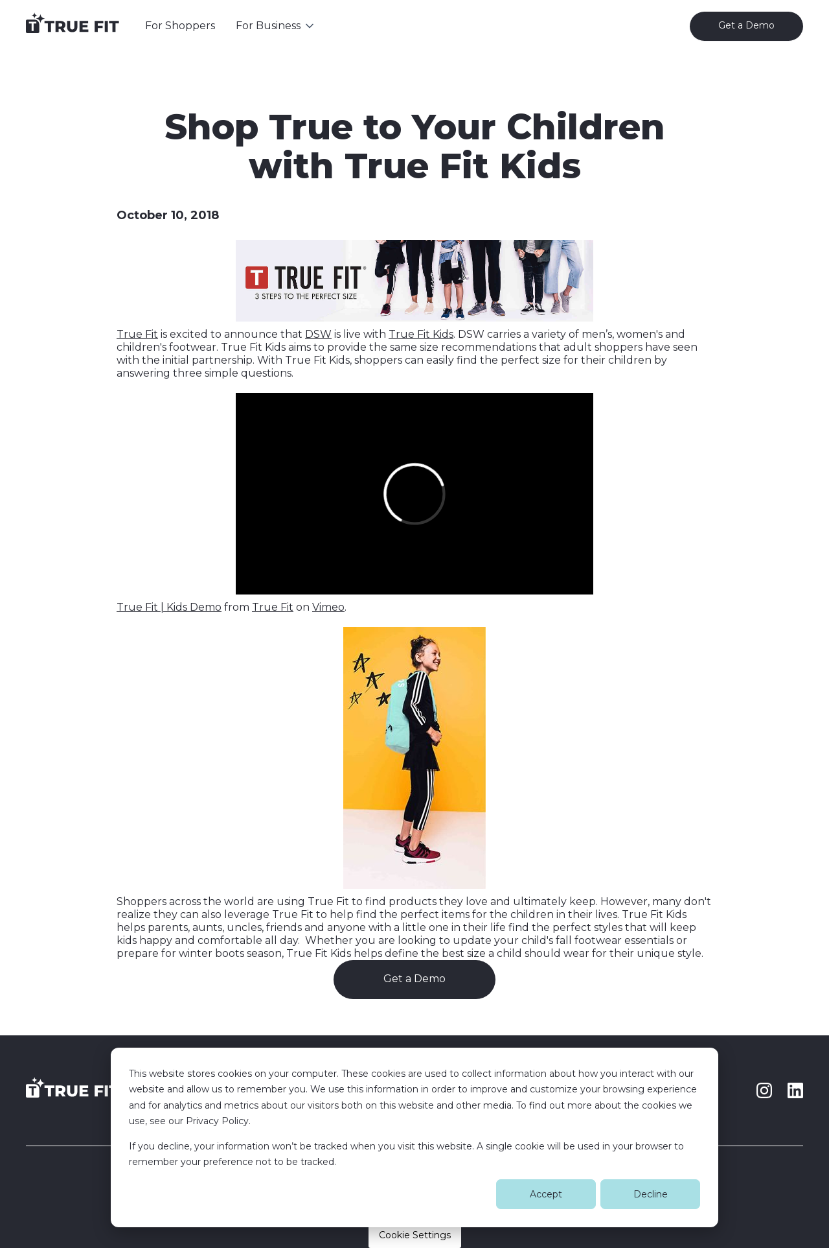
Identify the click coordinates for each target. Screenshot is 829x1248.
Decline (650, 1194)
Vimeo (328, 607)
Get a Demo (414, 978)
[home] (72, 26)
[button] (275, 26)
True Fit (137, 334)
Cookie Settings (415, 1235)
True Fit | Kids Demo (169, 607)
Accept (546, 1194)
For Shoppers (180, 25)
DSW (318, 334)
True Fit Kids (421, 334)
